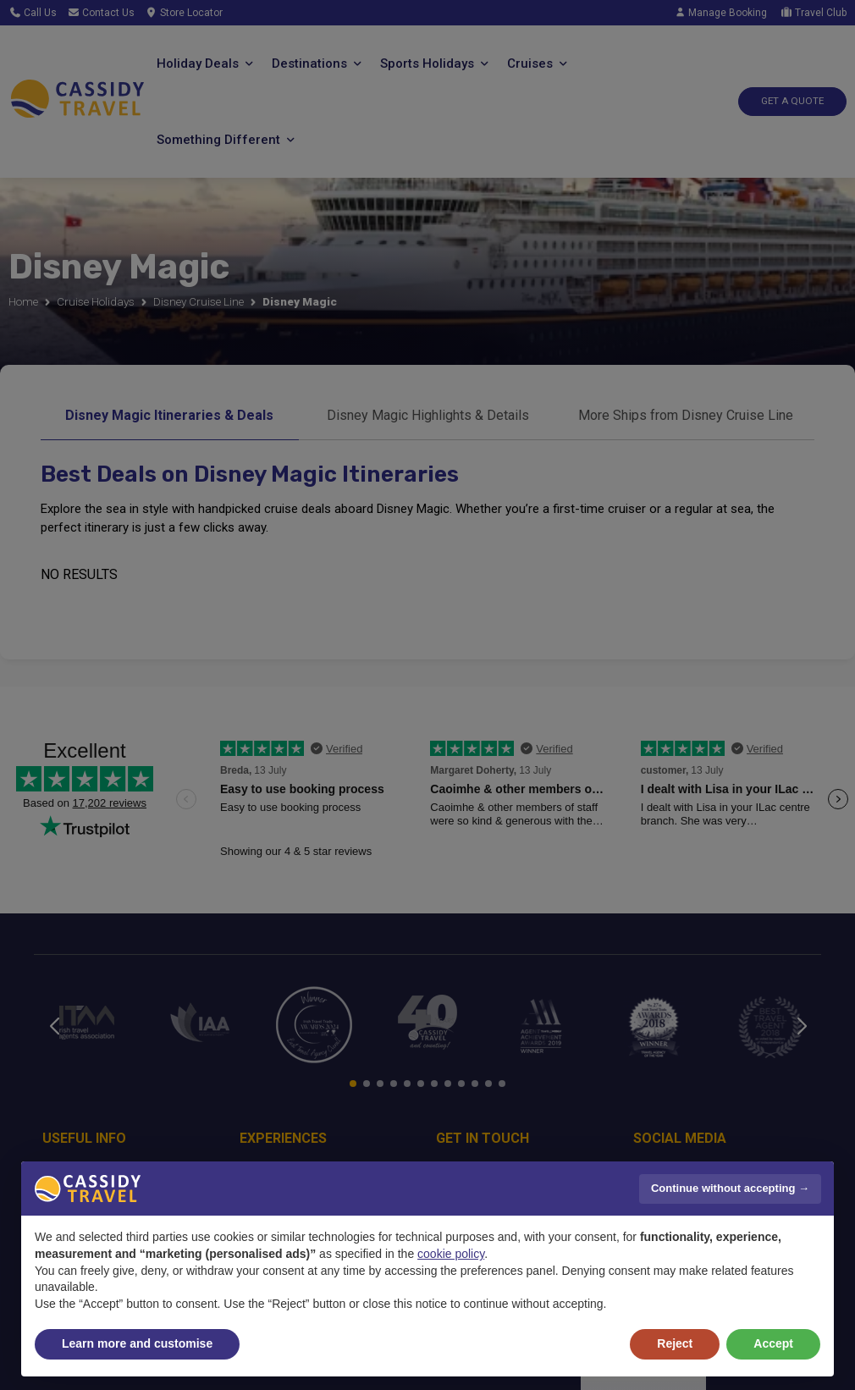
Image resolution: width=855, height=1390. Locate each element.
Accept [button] (773, 1343)
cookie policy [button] (450, 1253)
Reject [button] (674, 1343)
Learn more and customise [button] (137, 1343)
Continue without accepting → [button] (730, 1188)
